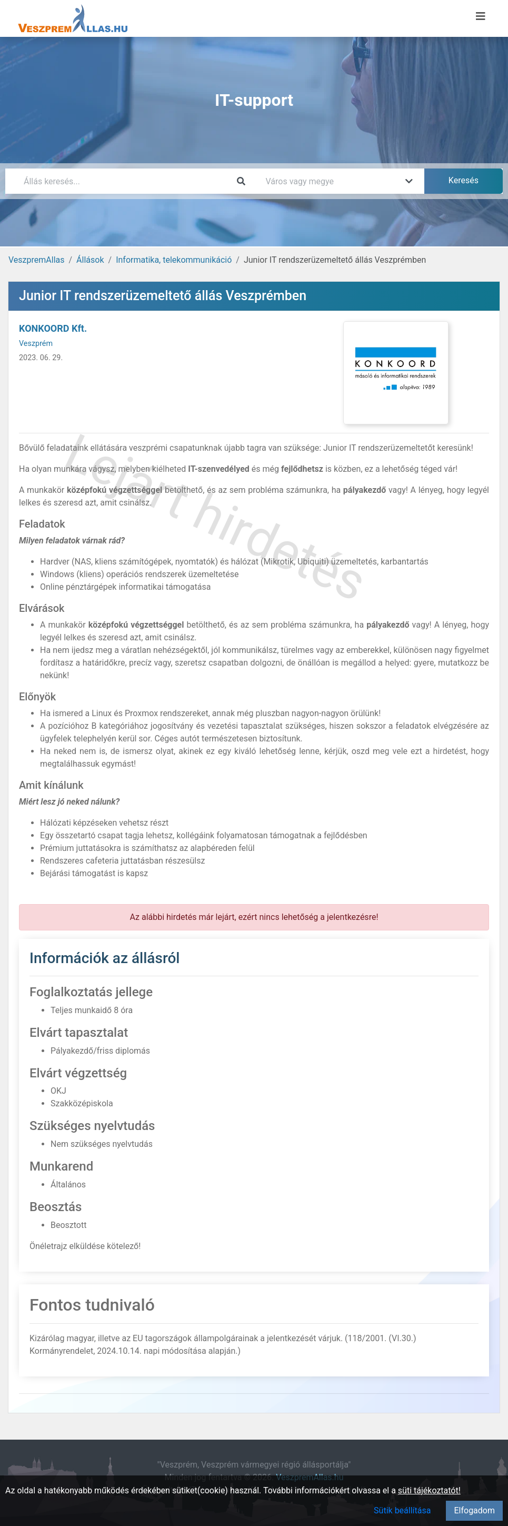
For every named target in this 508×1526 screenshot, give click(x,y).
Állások (90, 260)
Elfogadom (474, 1510)
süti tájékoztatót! (429, 1490)
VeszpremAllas (36, 260)
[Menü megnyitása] (480, 16)
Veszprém (36, 343)
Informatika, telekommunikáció (174, 260)
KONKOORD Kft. (53, 328)
